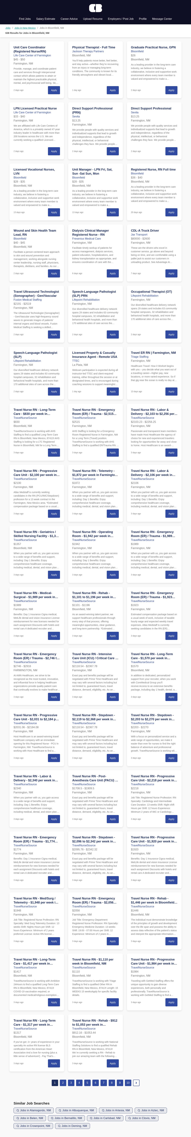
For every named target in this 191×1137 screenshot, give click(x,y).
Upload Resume (93, 18)
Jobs (8, 28)
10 (128, 1082)
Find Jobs (25, 18)
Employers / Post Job (121, 18)
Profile (143, 18)
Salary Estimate (45, 18)
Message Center (162, 18)
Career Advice (69, 18)
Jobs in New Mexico (25, 28)
